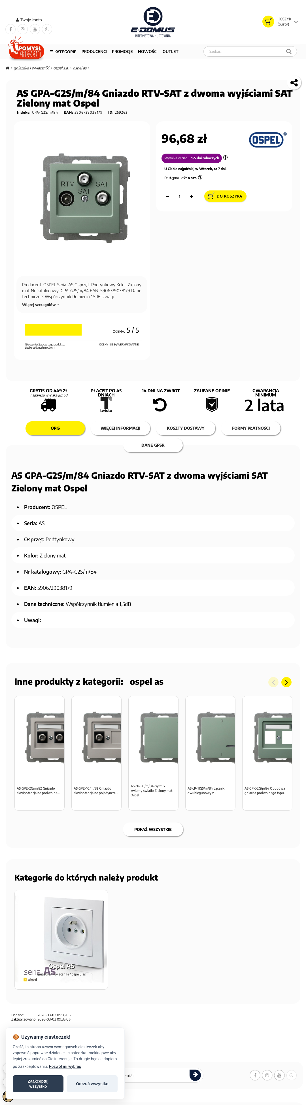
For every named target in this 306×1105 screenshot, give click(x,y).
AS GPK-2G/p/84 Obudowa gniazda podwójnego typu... (265, 798)
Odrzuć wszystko (92, 1083)
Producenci (94, 51)
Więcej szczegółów (40, 305)
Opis (55, 428)
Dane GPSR (153, 445)
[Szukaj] (289, 51)
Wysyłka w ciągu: (177, 158)
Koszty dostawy (185, 428)
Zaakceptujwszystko (38, 1084)
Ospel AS (146, 681)
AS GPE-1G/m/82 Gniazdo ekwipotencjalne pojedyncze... (96, 798)
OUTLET (170, 51)
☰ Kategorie (63, 51)
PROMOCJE (122, 51)
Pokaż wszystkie (153, 837)
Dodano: (17, 1023)
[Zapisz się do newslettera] (195, 1083)
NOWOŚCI (148, 51)
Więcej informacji (120, 428)
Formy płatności (251, 428)
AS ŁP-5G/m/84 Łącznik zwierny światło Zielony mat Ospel (151, 798)
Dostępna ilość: (175, 178)
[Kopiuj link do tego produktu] (294, 83)
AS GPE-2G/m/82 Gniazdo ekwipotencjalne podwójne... (38, 798)
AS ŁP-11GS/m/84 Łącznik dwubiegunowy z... (206, 798)
